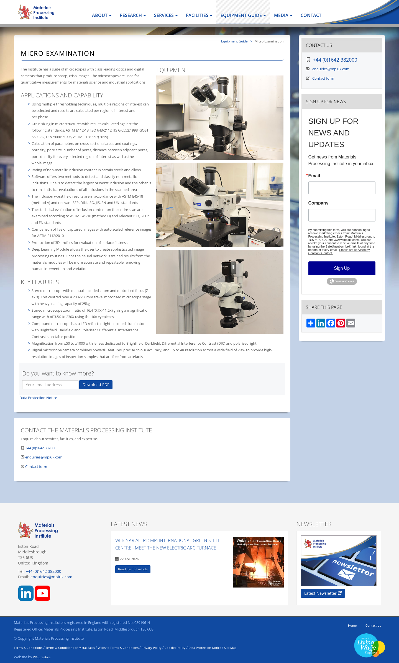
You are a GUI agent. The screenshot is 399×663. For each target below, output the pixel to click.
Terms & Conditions (28, 648)
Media (283, 15)
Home (352, 625)
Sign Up (342, 268)
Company (318, 203)
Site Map (230, 648)
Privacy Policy (152, 648)
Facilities (199, 15)
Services (166, 15)
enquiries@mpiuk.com (43, 457)
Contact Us (373, 625)
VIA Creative (41, 657)
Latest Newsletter (323, 593)
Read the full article (133, 569)
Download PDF (96, 384)
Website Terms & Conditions (118, 648)
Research (133, 15)
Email (314, 176)
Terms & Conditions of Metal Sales (70, 648)
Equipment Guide (243, 15)
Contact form (36, 466)
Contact (311, 15)
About (101, 15)
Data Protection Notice (38, 397)
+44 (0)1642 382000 (40, 447)
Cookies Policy (175, 648)
